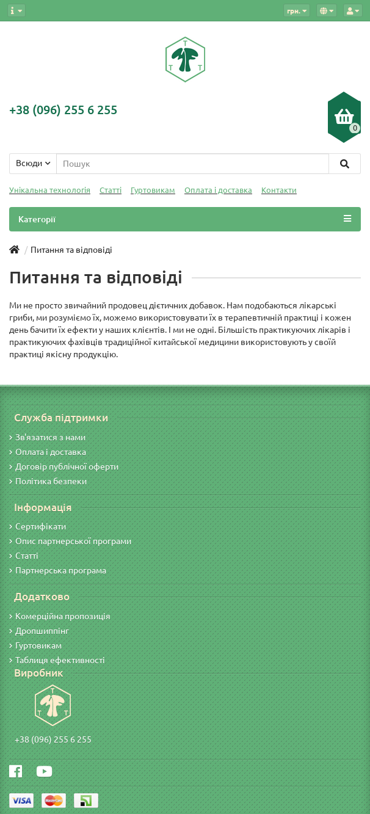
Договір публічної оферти (63, 466)
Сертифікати (37, 526)
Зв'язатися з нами (47, 437)
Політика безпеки (48, 481)
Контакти (279, 190)
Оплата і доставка (218, 190)
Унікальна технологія (49, 190)
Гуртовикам (153, 190)
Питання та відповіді (71, 250)
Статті (111, 190)
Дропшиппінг (39, 631)
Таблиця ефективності (57, 660)
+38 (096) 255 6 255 (53, 739)
